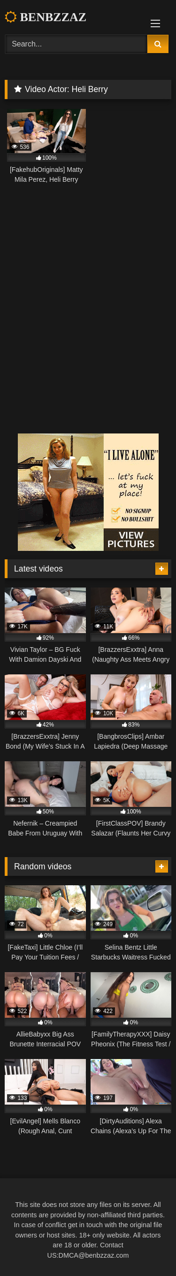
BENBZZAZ (45, 17)
